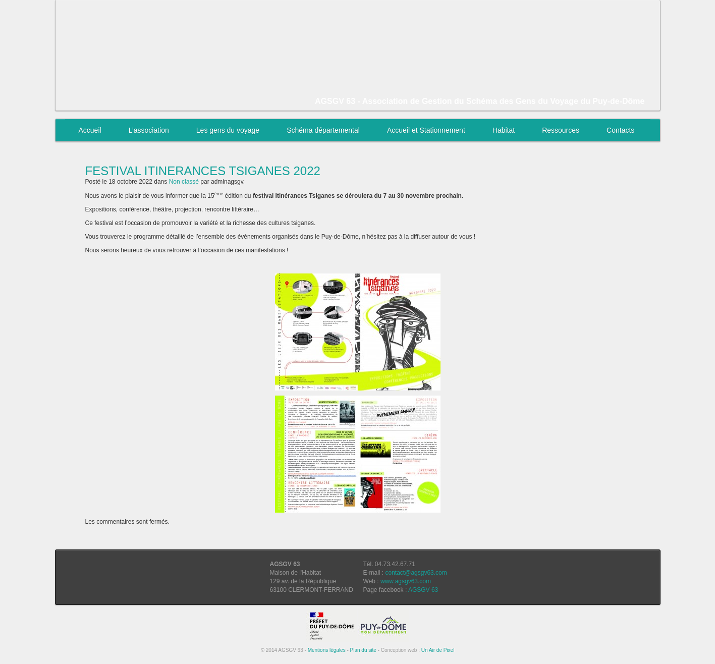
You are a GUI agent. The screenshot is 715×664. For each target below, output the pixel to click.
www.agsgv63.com (405, 581)
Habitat (503, 130)
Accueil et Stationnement (426, 130)
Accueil (90, 130)
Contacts (620, 130)
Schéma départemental (323, 130)
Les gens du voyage (227, 130)
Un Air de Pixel (438, 650)
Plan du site (363, 650)
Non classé (184, 181)
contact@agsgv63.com (416, 572)
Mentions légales (327, 650)
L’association (149, 130)
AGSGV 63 (423, 589)
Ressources (560, 130)
